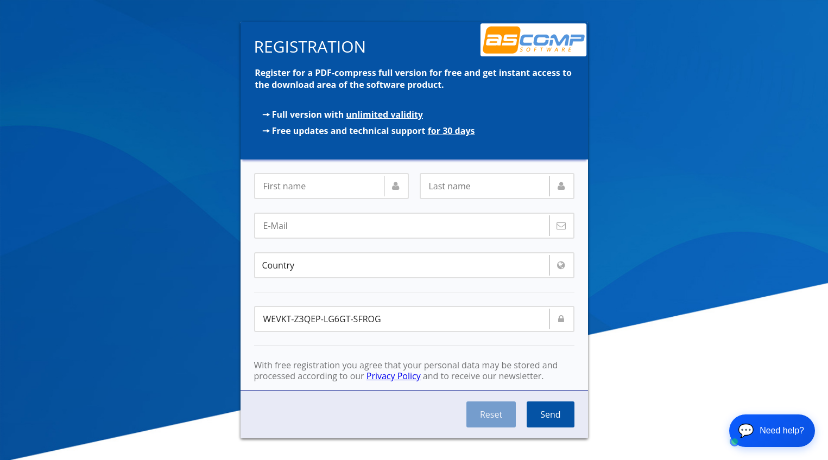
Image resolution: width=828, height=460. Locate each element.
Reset (491, 414)
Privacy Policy (393, 376)
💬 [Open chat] (771, 430)
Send (550, 414)
